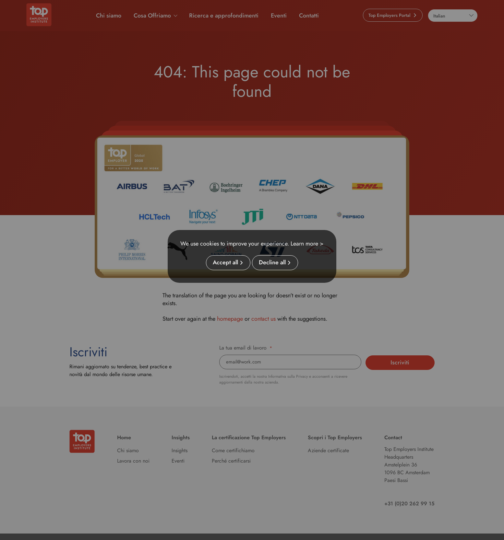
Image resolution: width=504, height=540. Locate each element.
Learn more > (307, 243)
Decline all (272, 263)
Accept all (225, 263)
